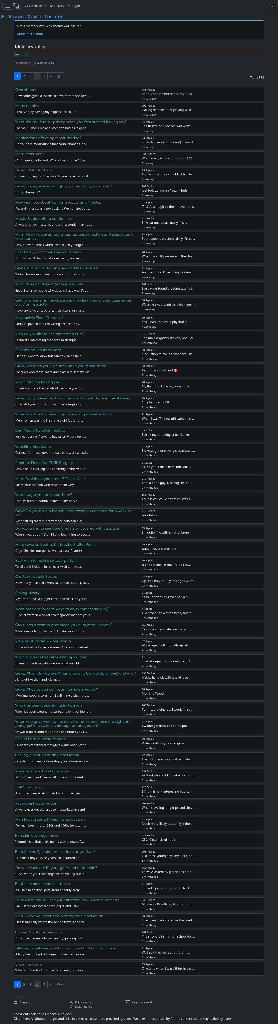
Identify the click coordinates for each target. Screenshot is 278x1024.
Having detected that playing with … (168, 110)
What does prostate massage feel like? (49, 284)
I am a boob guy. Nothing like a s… (167, 483)
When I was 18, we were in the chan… (169, 256)
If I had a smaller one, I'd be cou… (166, 565)
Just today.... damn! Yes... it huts (164, 190)
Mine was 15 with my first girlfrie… (167, 904)
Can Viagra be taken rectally (40, 430)
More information (30, 34)
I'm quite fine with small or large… (166, 532)
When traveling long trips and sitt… (167, 807)
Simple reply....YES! (155, 402)
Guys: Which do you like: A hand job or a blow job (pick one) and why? (75, 673)
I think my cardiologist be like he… (166, 434)
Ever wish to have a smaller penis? (45, 561)
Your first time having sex (37, 382)
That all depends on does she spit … (167, 661)
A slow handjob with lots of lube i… (167, 677)
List (20, 55)
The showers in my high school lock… (169, 936)
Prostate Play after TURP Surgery (44, 463)
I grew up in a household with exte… (168, 174)
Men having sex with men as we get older (51, 819)
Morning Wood (153, 693)
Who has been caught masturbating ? (48, 705)
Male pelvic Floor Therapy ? (39, 318)
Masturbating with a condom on (43, 218)
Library (56, 6)
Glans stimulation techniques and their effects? (57, 268)
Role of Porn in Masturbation (40, 739)
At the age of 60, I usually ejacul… (166, 645)
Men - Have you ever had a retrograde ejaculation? (60, 916)
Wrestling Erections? (33, 446)
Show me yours (28, 964)
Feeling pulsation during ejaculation (47, 755)
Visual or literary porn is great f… (165, 743)
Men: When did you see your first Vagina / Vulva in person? (67, 900)
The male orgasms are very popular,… (169, 338)
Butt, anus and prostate (159, 549)
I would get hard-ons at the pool (165, 726)
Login (73, 6)
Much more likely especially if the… (167, 823)
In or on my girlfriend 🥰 (160, 370)
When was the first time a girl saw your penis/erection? (63, 414)
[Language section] (272, 6)
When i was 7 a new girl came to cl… (168, 418)
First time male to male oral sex (42, 884)
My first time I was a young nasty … (167, 386)
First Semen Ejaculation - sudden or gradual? (55, 852)
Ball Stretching (28, 787)
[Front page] (2, 16)
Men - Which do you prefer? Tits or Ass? (50, 479)
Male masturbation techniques (42, 771)
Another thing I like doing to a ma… (167, 272)
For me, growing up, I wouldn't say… (168, 709)
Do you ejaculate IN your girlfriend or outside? (56, 868)
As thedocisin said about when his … (168, 775)
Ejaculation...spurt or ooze (38, 350)
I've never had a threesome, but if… (167, 613)
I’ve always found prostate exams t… (168, 288)
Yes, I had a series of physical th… (166, 322)
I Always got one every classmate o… (168, 450)
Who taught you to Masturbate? (43, 495)
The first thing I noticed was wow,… (167, 126)
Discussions (35, 6)
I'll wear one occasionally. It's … (164, 222)
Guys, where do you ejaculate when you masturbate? (61, 366)
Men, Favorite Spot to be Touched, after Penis (55, 545)
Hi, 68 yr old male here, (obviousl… (167, 467)
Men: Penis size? (29, 154)
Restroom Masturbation (36, 803)
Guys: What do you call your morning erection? (56, 689)
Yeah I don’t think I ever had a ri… (166, 597)
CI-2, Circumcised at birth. (160, 840)
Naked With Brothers (33, 170)
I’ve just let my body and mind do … (167, 759)
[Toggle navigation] (7, 6)
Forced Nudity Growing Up (38, 932)
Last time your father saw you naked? (48, 252)
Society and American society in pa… (168, 94)
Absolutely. (150, 515)
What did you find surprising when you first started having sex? (71, 122)
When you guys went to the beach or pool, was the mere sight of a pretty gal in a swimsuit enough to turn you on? (73, 724)
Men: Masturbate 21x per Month (43, 641)
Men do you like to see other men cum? (50, 334)
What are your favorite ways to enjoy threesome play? (62, 609)
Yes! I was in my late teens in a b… (166, 629)
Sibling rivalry (27, 593)
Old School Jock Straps (36, 577)
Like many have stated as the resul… (168, 920)
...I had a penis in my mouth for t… (167, 888)
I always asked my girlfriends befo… (168, 872)
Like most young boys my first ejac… (168, 856)
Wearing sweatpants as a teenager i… (169, 304)
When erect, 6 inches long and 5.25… (168, 158)
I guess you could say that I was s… (167, 499)
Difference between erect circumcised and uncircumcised (66, 948)
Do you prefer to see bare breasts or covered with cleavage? (68, 528)
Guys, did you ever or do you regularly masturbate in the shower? (73, 398)
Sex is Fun (34, 16)
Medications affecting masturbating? (48, 138)
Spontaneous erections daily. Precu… (168, 239)
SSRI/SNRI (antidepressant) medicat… (169, 142)
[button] (59, 76)
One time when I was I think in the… (168, 968)
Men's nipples (27, 106)
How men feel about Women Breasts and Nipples (58, 202)
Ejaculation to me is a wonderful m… (168, 354)
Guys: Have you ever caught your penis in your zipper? (63, 186)
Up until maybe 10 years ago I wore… (169, 581)
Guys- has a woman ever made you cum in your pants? (63, 625)
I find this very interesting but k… (166, 791)
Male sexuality (54, 16)
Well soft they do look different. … (166, 952)
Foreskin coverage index (36, 836)
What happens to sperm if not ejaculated (51, 657)
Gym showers (27, 90)
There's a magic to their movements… (169, 206)
